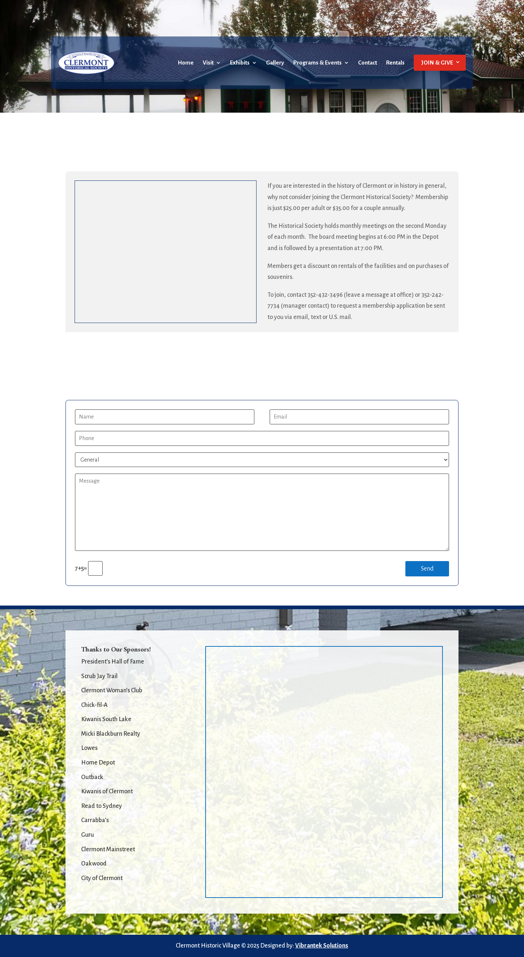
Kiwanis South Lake (106, 719)
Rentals (395, 63)
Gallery (275, 63)
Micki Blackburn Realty (110, 734)
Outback (92, 777)
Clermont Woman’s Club (111, 690)
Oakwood (94, 863)
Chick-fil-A (94, 705)
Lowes (89, 748)
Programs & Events (317, 63)
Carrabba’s (95, 820)
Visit (208, 63)
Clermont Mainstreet (108, 849)
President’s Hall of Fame (112, 661)
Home (186, 63)
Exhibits (240, 63)
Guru (87, 835)
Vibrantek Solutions (321, 945)
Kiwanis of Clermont (107, 791)
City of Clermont (102, 878)
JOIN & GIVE (437, 62)
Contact (367, 63)
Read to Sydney (101, 806)
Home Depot (98, 762)
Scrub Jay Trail (99, 676)
